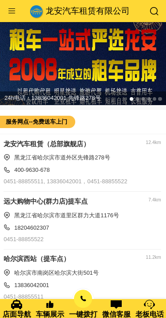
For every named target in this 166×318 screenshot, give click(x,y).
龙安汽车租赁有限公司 (88, 10)
